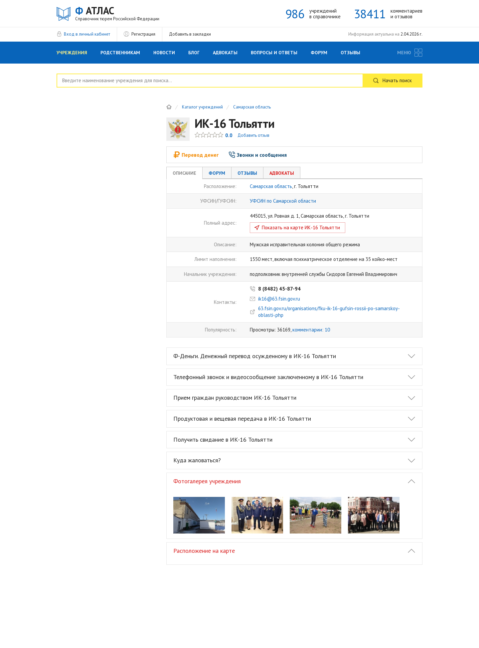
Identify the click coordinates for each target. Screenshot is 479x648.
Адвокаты (225, 53)
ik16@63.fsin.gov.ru (279, 299)
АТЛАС (117, 13)
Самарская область (252, 107)
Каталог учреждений (202, 107)
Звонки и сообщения (258, 155)
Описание (184, 173)
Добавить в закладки (190, 34)
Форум (319, 53)
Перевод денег (196, 155)
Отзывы (350, 53)
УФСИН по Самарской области (283, 201)
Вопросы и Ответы (274, 53)
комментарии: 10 (311, 329)
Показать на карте (301, 227)
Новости (164, 53)
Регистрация (143, 34)
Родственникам (120, 53)
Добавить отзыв (253, 135)
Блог (194, 53)
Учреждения (72, 53)
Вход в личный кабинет (87, 34)
